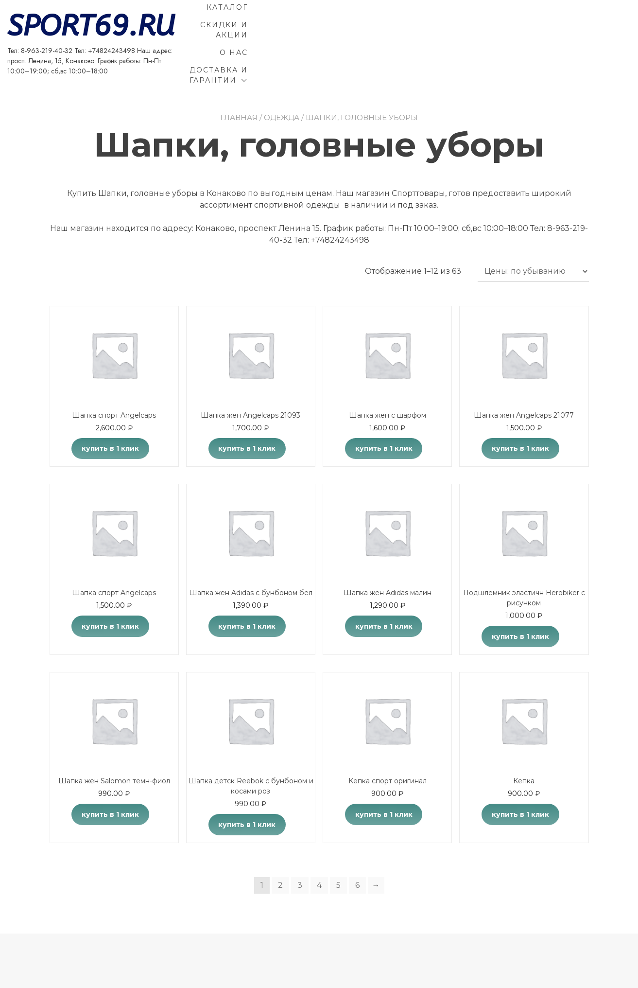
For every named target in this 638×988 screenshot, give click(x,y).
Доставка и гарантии (506, 38)
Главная (239, 88)
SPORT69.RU (133, 17)
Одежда (281, 88)
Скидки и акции (482, 21)
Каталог (400, 21)
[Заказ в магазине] (533, 242)
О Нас (557, 21)
